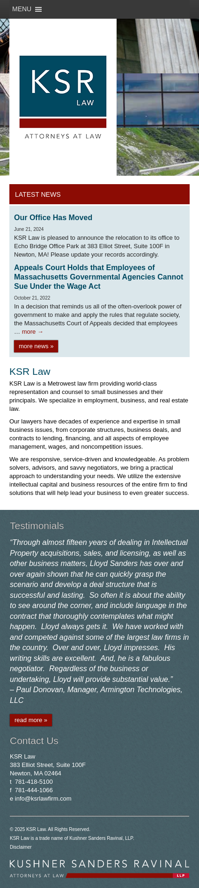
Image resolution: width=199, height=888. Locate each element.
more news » (36, 346)
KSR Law (35, 829)
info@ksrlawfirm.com (43, 798)
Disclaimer (21, 847)
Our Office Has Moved (53, 218)
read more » (31, 719)
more (33, 331)
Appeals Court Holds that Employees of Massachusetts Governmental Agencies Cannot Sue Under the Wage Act (98, 277)
